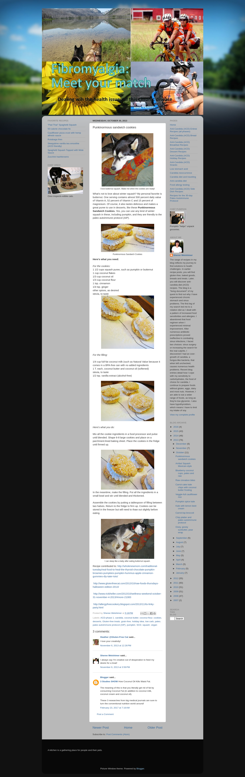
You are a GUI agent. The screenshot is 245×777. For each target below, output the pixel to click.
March (179, 564)
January (180, 573)
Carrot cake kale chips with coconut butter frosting (185, 487)
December (181, 444)
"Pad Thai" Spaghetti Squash (62, 125)
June (179, 551)
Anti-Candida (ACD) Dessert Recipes (180, 150)
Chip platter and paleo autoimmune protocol (185, 520)
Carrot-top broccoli (184, 513)
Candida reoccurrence (181, 173)
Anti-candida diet (178, 181)
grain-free (126, 621)
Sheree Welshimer (110, 655)
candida (119, 618)
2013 (176, 440)
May (178, 555)
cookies (157, 618)
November (181, 448)
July (178, 546)
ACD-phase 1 (107, 618)
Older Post (155, 727)
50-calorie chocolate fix (59, 129)
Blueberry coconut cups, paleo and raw (184, 473)
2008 (176, 596)
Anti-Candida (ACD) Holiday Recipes (180, 156)
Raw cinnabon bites (185, 480)
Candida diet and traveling (183, 177)
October (180, 452)
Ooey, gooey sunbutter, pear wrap (184, 530)
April (178, 559)
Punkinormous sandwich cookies (185, 457)
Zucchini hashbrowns (58, 156)
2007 (176, 600)
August (180, 542)
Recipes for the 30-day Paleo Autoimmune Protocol (181, 198)
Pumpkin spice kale (185, 501)
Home (128, 727)
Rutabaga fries (55, 139)
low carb (149, 621)
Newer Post (101, 727)
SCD (139, 625)
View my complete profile (182, 414)
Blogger (104, 677)
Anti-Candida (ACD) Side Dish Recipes (182, 190)
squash (146, 625)
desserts (97, 621)
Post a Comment (105, 714)
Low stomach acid (179, 169)
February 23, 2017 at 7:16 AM (115, 707)
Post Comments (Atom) (118, 734)
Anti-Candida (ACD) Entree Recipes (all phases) (183, 130)
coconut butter (131, 618)
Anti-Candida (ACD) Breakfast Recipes (180, 143)
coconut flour (146, 618)
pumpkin (131, 625)
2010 (176, 587)
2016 (176, 427)
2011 (176, 583)
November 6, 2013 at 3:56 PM (115, 667)
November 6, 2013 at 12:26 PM (115, 645)
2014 (176, 435)
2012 (176, 578)
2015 (176, 431)
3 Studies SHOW (109, 681)
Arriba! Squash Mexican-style (183, 464)
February (181, 568)
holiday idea (138, 621)
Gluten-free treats (111, 621)
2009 (176, 591)
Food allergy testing (180, 185)
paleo (157, 621)
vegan (154, 625)
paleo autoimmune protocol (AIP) (109, 625)
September (182, 538)
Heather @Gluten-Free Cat (114, 637)
